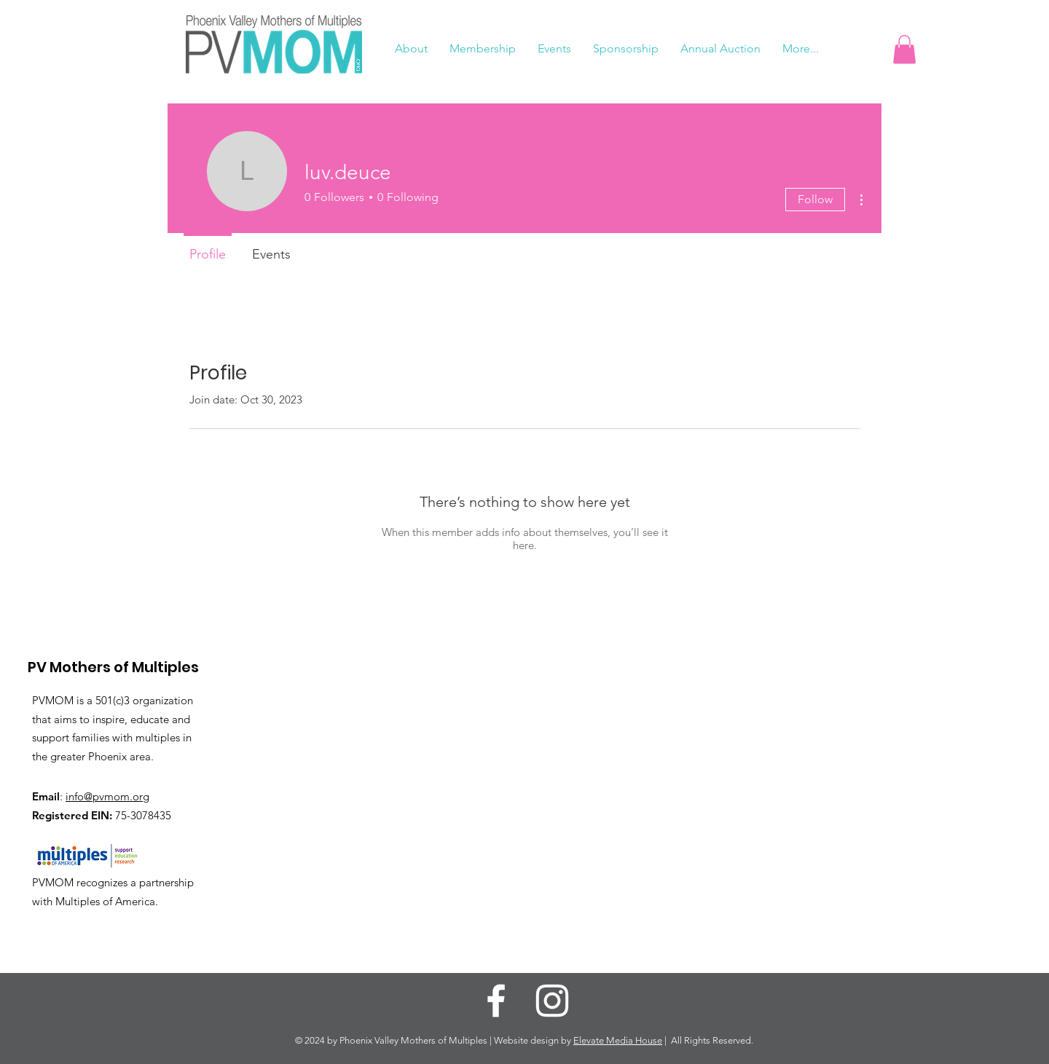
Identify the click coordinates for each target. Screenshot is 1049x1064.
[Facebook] (496, 1000)
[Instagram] (552, 1000)
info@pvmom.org (107, 796)
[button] (904, 49)
